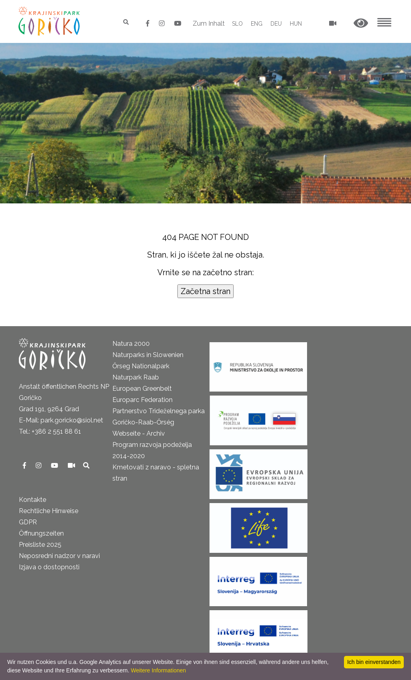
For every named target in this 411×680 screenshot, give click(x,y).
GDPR (28, 522)
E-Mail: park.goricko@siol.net (61, 420)
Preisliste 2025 (40, 544)
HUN (296, 23)
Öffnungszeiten (41, 533)
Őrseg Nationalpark (140, 366)
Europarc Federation (142, 400)
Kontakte (32, 499)
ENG (256, 23)
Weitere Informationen (158, 670)
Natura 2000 (131, 343)
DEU (276, 23)
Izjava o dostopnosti (49, 567)
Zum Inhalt (209, 23)
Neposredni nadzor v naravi (59, 556)
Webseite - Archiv (138, 433)
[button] (360, 23)
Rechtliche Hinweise (48, 511)
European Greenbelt (142, 388)
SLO (237, 23)
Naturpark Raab (135, 377)
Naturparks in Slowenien (147, 355)
